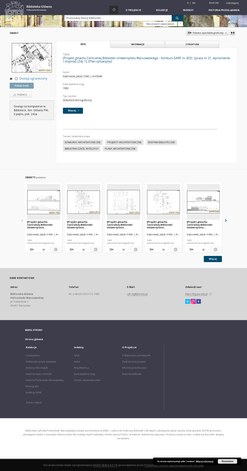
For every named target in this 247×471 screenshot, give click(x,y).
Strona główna (34, 339)
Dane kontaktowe (132, 374)
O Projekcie (133, 10)
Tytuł (76, 355)
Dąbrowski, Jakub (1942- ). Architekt (82, 76)
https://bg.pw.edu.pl (196, 294)
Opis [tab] (83, 44)
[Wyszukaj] (177, 18)
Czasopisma (33, 355)
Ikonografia (32, 386)
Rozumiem (227, 461)
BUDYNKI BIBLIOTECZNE (161, 142)
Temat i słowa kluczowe (87, 380)
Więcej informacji (204, 461)
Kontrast (214, 2)
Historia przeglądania (224, 10)
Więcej (213, 259)
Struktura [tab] (192, 44)
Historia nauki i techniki (39, 374)
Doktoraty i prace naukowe (41, 361)
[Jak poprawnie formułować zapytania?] (180, 24)
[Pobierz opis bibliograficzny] (31, 249)
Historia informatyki (37, 367)
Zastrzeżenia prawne (133, 361)
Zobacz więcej (34, 402)
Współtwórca (81, 367)
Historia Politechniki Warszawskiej (44, 380)
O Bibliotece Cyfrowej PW (136, 355)
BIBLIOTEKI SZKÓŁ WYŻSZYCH (81, 148)
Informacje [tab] (137, 44)
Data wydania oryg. (84, 374)
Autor (77, 361)
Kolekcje (162, 10)
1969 (65, 88)
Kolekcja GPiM (33, 392)
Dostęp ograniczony (28, 79)
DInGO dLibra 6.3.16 (105, 465)
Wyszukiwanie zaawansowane (160, 24)
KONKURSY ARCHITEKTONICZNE (83, 142)
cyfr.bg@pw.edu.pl (137, 294)
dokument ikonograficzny (77, 100)
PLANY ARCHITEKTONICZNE (120, 148)
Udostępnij (232, 3)
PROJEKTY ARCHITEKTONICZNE (124, 142)
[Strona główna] (113, 10)
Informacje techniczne (134, 367)
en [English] (193, 3)
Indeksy (188, 10)
